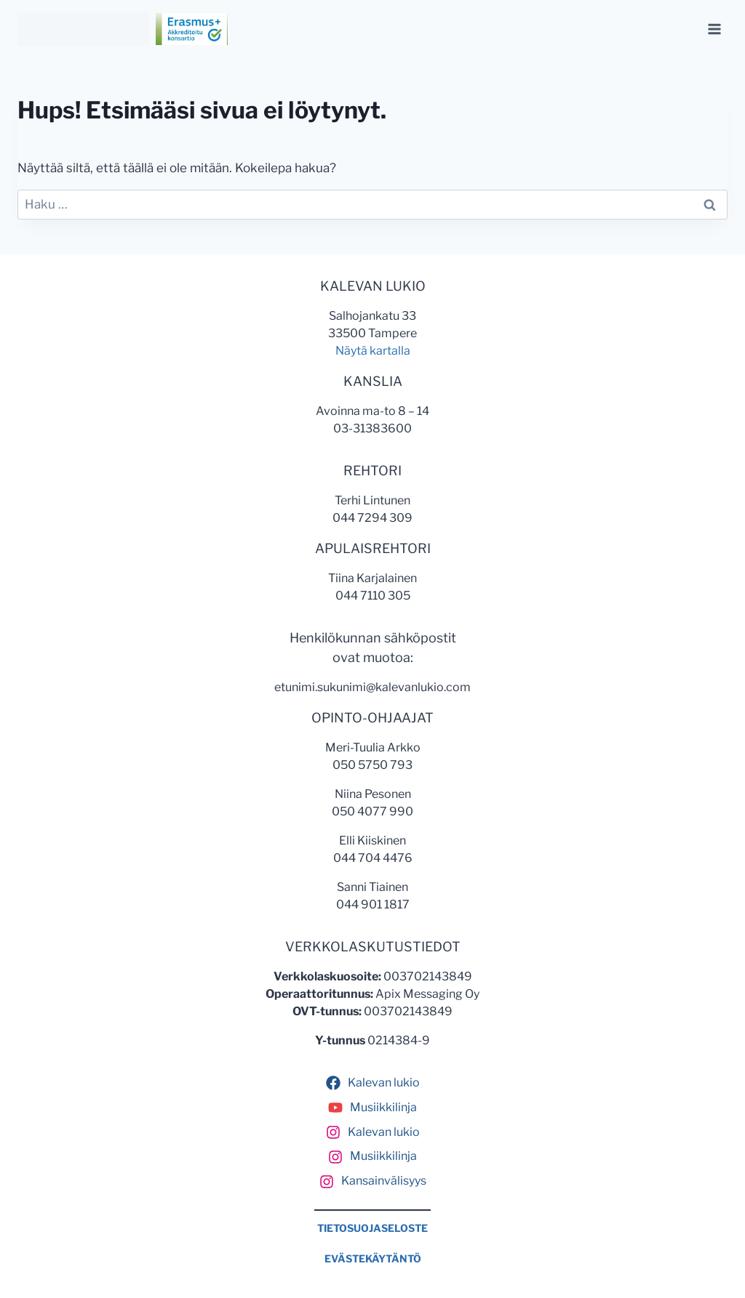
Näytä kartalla (372, 351)
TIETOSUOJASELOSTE (372, 1228)
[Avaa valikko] (714, 28)
